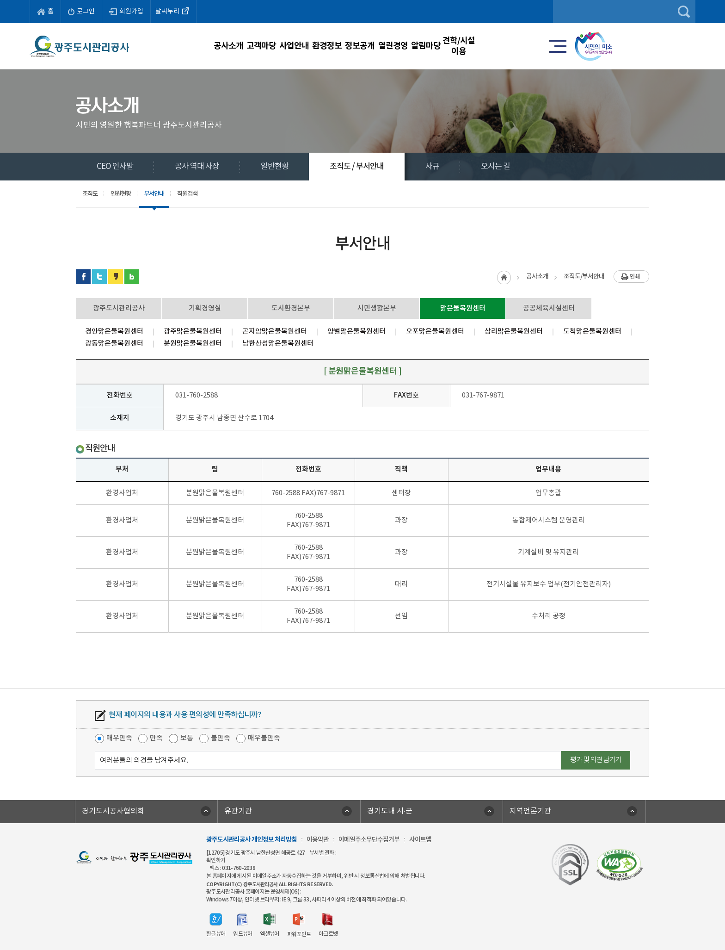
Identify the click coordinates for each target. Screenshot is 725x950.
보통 (186, 738)
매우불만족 (264, 738)
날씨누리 (173, 11)
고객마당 (226, 46)
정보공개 (408, 46)
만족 (156, 738)
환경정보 (347, 46)
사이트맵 (420, 840)
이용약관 (318, 840)
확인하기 (215, 860)
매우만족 (119, 738)
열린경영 (469, 46)
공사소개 (165, 46)
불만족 (220, 738)
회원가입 (126, 11)
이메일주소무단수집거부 (368, 840)
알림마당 (529, 46)
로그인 (81, 11)
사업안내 (286, 46)
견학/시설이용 (590, 46)
